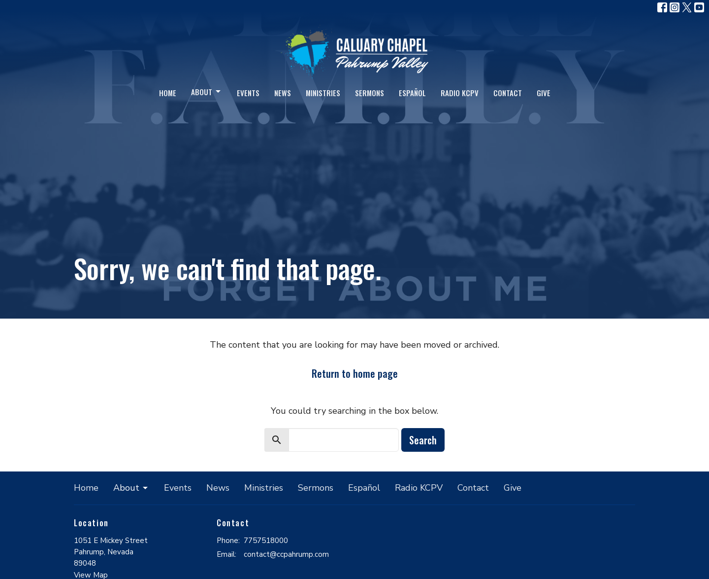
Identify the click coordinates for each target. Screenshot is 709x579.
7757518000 (266, 540)
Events (248, 92)
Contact (507, 92)
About (206, 91)
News (282, 92)
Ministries (323, 92)
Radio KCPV (460, 92)
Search (423, 440)
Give (543, 92)
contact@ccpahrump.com (286, 554)
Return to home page (355, 373)
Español (412, 92)
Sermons (369, 92)
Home (167, 92)
